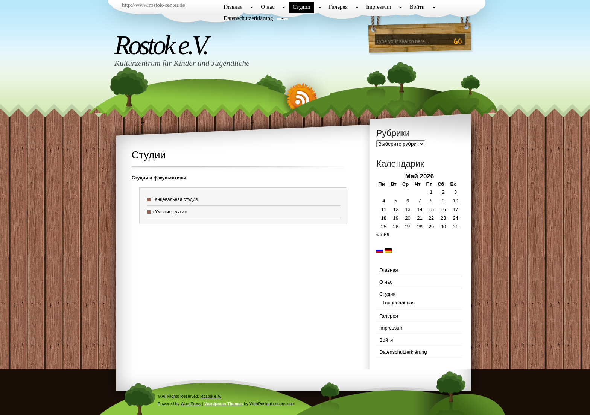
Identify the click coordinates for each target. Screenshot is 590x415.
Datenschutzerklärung (248, 18)
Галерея (338, 7)
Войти (417, 7)
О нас (267, 7)
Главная (233, 7)
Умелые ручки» (171, 211)
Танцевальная (398, 303)
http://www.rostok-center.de (153, 5)
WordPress (191, 403)
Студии (301, 7)
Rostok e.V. (160, 45)
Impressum (378, 7)
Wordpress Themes (223, 403)
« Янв (382, 234)
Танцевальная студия (175, 199)
